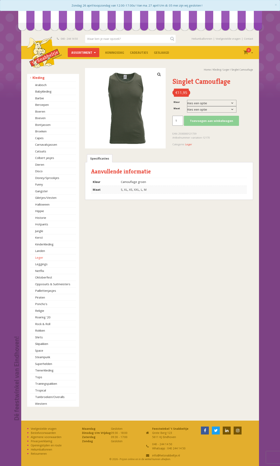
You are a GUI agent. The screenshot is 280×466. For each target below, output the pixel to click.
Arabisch (41, 85)
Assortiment (81, 52)
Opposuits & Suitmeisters (52, 284)
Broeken (41, 131)
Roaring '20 (43, 317)
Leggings (41, 264)
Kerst (39, 237)
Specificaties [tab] (99, 158)
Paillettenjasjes (45, 291)
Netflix (39, 271)
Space (39, 350)
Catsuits (40, 151)
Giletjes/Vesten (45, 198)
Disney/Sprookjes (47, 178)
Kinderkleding (44, 244)
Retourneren (39, 453)
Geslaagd (161, 52)
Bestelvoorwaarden (43, 433)
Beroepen (42, 105)
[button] (159, 74)
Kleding (38, 78)
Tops (38, 377)
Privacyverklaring (41, 441)
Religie (39, 311)
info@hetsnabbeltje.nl (166, 455)
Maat (177, 108)
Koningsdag (114, 52)
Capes (39, 138)
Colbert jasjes (44, 158)
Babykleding (43, 91)
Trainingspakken (46, 384)
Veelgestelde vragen (228, 38)
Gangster (41, 191)
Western (41, 404)
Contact (248, 38)
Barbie (39, 98)
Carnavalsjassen (46, 144)
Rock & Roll (42, 324)
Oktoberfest (43, 277)
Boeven (40, 118)
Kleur (177, 101)
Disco (39, 171)
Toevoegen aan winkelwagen (211, 121)
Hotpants (41, 224)
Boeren (40, 111)
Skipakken (41, 344)
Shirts (39, 337)
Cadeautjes (139, 52)
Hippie (39, 211)
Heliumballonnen (202, 38)
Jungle (39, 231)
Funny (39, 184)
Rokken (40, 330)
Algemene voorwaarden (46, 437)
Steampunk (42, 357)
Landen (40, 251)
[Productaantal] (177, 121)
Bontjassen (43, 125)
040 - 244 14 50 (67, 38)
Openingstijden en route (46, 445)
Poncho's (41, 304)
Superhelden (43, 364)
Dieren (39, 164)
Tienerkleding (44, 370)
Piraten (40, 297)
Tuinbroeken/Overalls (50, 397)
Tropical (40, 390)
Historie (40, 218)
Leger (39, 257)
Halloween (42, 204)
